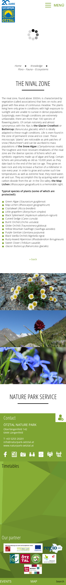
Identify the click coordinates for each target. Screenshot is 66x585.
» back (33, 259)
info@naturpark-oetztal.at (19, 442)
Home (18, 65)
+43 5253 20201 (15, 438)
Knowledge (36, 65)
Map (33, 581)
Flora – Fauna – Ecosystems (33, 69)
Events (5, 581)
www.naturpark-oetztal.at (19, 445)
